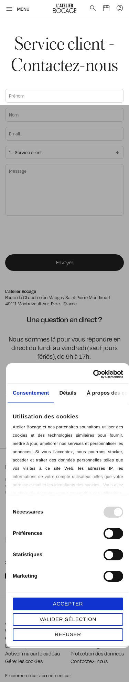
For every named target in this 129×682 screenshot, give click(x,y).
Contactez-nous (89, 661)
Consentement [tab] (31, 393)
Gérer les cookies (24, 661)
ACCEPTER (68, 604)
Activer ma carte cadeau (32, 653)
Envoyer (64, 262)
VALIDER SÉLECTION (68, 619)
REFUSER (68, 634)
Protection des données (97, 653)
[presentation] (57, 235)
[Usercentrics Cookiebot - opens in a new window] (94, 374)
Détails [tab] (67, 393)
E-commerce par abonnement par (38, 675)
